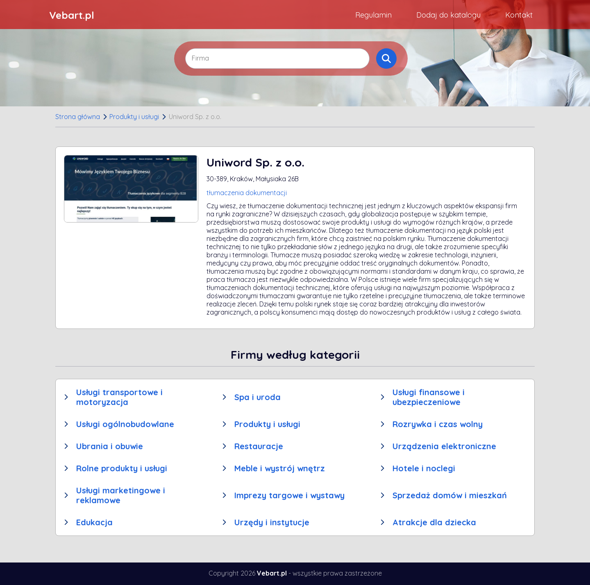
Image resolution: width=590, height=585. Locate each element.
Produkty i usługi (134, 116)
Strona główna (77, 116)
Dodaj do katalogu (448, 15)
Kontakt (519, 15)
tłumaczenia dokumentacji (246, 193)
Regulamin (373, 15)
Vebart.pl (71, 15)
